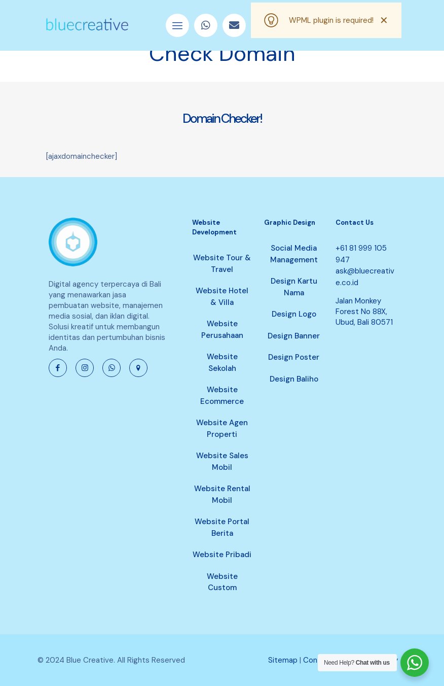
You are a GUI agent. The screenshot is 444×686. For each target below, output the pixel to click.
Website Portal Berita (222, 527)
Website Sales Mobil (222, 461)
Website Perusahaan (222, 329)
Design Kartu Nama (294, 287)
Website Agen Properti (222, 428)
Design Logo (294, 314)
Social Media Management (294, 254)
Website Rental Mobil (222, 494)
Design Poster (293, 357)
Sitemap (283, 660)
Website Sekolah (222, 362)
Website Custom (222, 582)
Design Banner (294, 336)
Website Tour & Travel (222, 264)
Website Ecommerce (222, 395)
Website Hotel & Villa (222, 296)
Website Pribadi (222, 555)
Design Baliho (294, 379)
